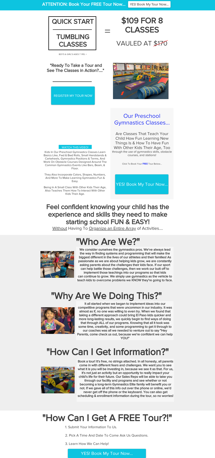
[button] (149, 4)
